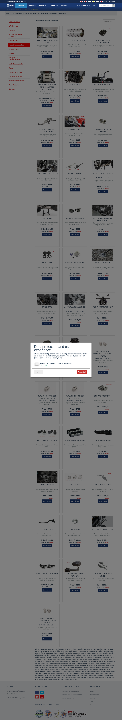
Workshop (32, 5)
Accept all (82, 372)
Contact (64, 5)
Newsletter (43, 5)
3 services (44, 366)
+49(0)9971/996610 (13, 1)
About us (54, 5)
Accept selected (38, 372)
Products (21, 5)
